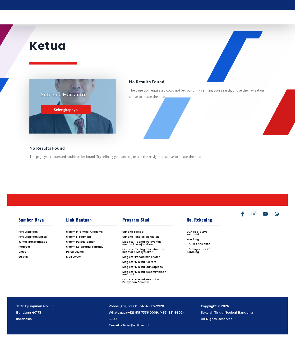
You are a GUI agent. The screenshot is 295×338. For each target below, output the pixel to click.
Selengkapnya (66, 109)
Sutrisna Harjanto (63, 94)
